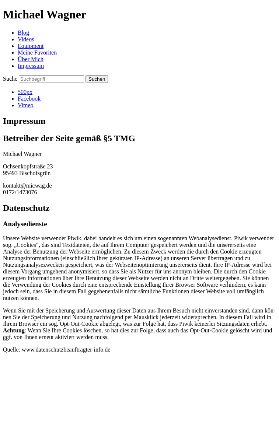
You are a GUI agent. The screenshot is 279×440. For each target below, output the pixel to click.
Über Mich (30, 59)
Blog (23, 32)
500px (25, 92)
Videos (26, 39)
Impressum (31, 66)
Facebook (29, 98)
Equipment (30, 46)
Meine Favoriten (37, 52)
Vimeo (26, 105)
